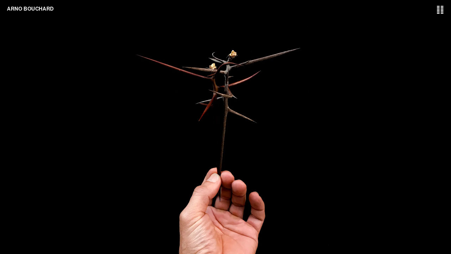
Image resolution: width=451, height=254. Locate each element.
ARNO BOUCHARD (30, 9)
